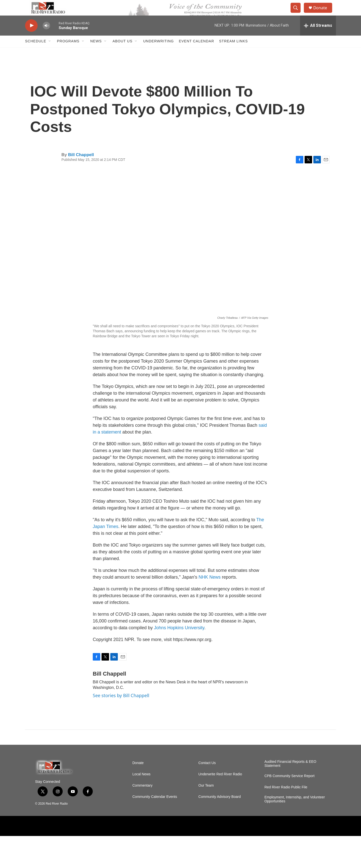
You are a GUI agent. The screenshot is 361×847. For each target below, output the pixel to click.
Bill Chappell (81, 165)
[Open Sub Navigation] (50, 52)
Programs (68, 52)
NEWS (96, 52)
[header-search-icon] (298, 13)
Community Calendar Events (154, 808)
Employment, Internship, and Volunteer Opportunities (294, 810)
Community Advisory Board (219, 808)
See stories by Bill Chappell (121, 706)
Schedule (35, 52)
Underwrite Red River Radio (220, 785)
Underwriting (158, 52)
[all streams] (318, 36)
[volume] (46, 36)
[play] (31, 36)
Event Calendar (196, 52)
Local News (141, 785)
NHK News (210, 587)
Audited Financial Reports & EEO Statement (290, 775)
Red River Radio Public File (285, 798)
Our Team (206, 796)
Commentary (142, 796)
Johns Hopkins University (179, 638)
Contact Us (207, 774)
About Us (122, 52)
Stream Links (233, 52)
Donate (323, 13)
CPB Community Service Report (289, 787)
